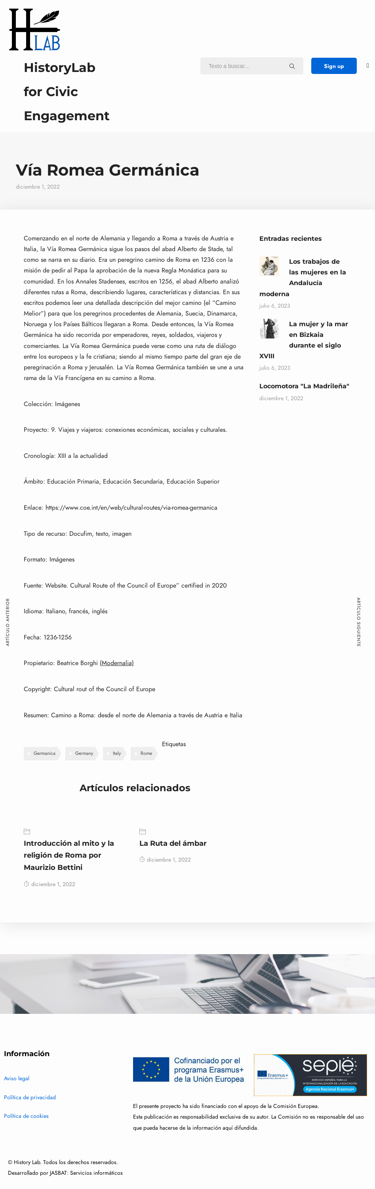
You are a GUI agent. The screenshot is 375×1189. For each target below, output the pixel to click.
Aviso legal (16, 1078)
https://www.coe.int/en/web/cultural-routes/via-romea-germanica (131, 507)
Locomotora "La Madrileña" (304, 386)
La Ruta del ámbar (173, 843)
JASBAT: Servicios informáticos (86, 1173)
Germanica (44, 753)
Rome (146, 753)
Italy (117, 753)
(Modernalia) (117, 663)
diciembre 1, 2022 (49, 884)
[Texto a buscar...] (292, 66)
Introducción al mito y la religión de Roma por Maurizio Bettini (69, 855)
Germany (84, 753)
